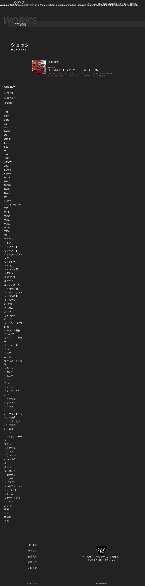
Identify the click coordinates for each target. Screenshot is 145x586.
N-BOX (7, 185)
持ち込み (8, 505)
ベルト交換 (10, 459)
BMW (7, 131)
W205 (7, 220)
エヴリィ (8, 281)
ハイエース (10, 410)
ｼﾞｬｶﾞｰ (7, 383)
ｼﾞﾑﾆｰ (7, 379)
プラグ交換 (10, 448)
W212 (7, 224)
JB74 (6, 166)
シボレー (8, 372)
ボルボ (7, 467)
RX (5, 197)
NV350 (7, 189)
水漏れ (7, 517)
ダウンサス (10, 402)
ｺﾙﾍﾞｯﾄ (74, 65)
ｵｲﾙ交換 (8, 304)
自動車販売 (10, 98)
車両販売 (113, 4)
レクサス (8, 501)
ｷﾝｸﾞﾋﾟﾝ (8, 319)
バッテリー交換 (12, 421)
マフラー (8, 478)
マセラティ (10, 474)
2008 (6, 116)
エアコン (8, 265)
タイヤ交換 (10, 399)
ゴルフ (7, 353)
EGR (6, 143)
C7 (49, 65)
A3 (5, 124)
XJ (5, 235)
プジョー (8, 444)
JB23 (6, 158)
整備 (6, 509)
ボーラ (7, 463)
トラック (8, 406)
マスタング (10, 471)
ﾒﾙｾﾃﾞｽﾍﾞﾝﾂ (10, 482)
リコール (8, 494)
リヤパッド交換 (12, 498)
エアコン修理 (11, 269)
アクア (7, 243)
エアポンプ (10, 277)
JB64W (8, 162)
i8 (5, 150)
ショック (84, 65)
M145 (7, 177)
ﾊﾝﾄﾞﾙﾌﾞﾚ (8, 429)
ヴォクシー (10, 261)
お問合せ (134, 4)
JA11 (6, 154)
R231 (7, 193)
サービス (92, 4)
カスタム (8, 308)
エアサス (8, 273)
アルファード (11, 247)
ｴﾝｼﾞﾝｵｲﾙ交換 (11, 288)
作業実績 (102, 4)
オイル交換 (10, 300)
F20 (6, 147)
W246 (7, 227)
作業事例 (53, 61)
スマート (8, 395)
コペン (7, 349)
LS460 (7, 170)
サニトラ (8, 368)
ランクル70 (10, 490)
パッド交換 (10, 425)
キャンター (10, 315)
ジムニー (8, 376)
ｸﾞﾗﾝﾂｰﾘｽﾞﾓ (10, 334)
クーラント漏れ (12, 330)
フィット (8, 433)
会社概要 (123, 4)
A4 (5, 127)
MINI (6, 181)
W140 (7, 212)
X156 (6, 231)
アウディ (8, 239)
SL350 (7, 200)
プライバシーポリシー (32, 583)
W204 (7, 216)
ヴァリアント (11, 250)
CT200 (7, 139)
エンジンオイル (61, 65)
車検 (6, 521)
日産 (6, 513)
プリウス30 (10, 455)
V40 (6, 208)
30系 (6, 120)
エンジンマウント (13, 292)
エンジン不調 (11, 296)
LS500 (7, 173)
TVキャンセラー (12, 204)
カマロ (7, 311)
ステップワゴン (12, 391)
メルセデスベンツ (13, 486)
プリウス (8, 451)
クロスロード (11, 345)
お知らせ (8, 92)
